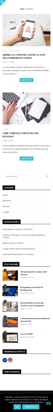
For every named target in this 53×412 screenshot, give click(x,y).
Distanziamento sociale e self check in (18, 229)
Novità (5, 195)
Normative (7, 201)
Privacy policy (31, 407)
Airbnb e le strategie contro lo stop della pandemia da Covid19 (24, 56)
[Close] (3, 3)
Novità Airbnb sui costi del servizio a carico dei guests (32, 304)
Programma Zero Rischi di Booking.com (31, 288)
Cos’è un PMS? (26, 334)
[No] (48, 403)
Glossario (6, 206)
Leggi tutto (26, 80)
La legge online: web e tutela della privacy (19, 249)
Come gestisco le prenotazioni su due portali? (35, 319)
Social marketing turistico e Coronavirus (18, 254)
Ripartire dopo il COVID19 (13, 243)
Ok (17, 407)
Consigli (6, 212)
